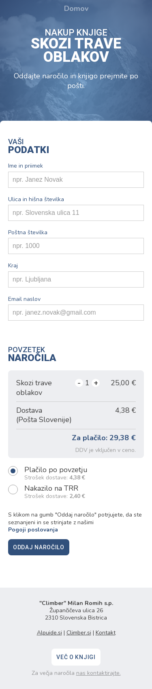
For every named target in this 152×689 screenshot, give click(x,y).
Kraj (13, 265)
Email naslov (24, 299)
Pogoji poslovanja (33, 530)
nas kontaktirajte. (98, 673)
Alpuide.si (49, 632)
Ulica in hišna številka (36, 199)
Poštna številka (27, 232)
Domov (76, 8)
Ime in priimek (25, 166)
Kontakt (106, 632)
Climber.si (78, 632)
